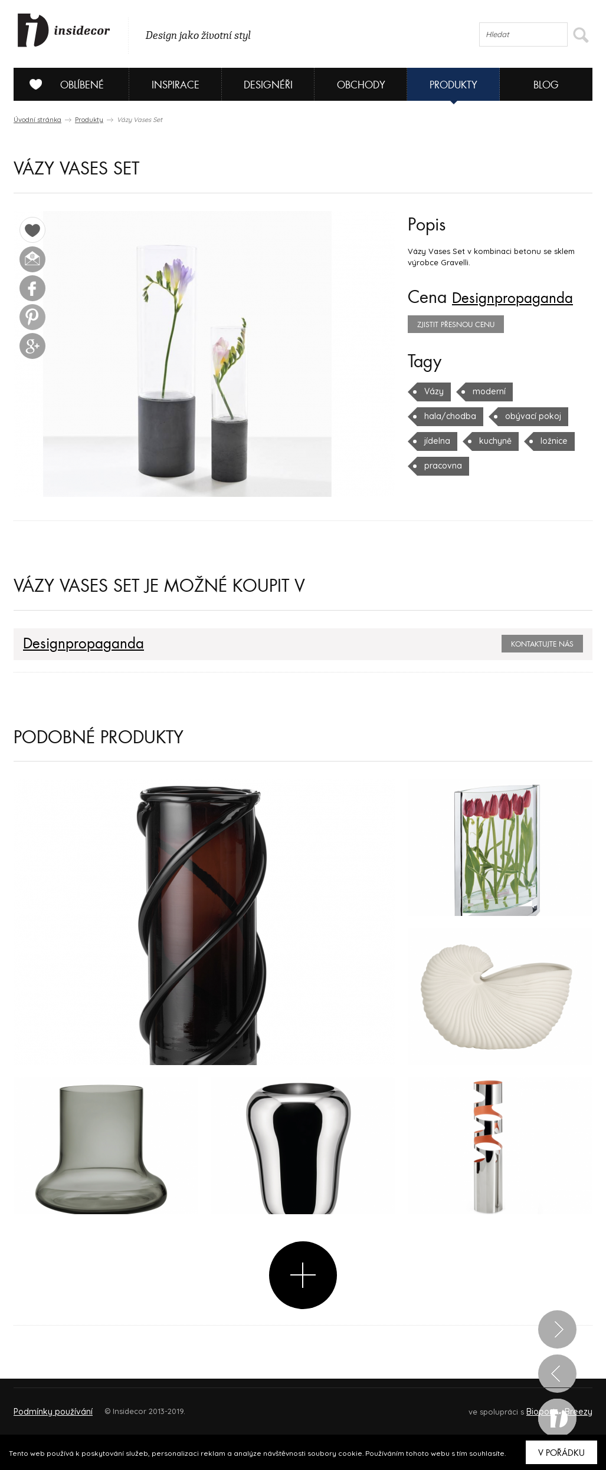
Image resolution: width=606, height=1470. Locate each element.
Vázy (433, 391)
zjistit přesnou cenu (455, 324)
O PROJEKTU (48, 1405)
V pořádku (561, 1453)
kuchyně (439, 441)
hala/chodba (554, 391)
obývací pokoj (450, 416)
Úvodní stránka (37, 120)
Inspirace (175, 85)
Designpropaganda (522, 297)
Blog (546, 85)
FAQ (572, 1405)
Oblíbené (62, 84)
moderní (486, 391)
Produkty (453, 85)
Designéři (268, 85)
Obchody (361, 85)
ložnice (497, 441)
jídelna (518, 416)
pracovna (556, 441)
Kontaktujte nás (542, 644)
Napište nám (122, 1405)
